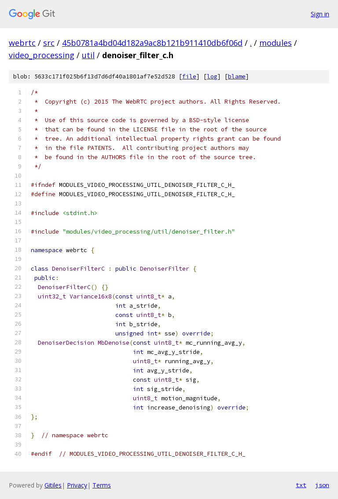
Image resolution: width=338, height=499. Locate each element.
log (212, 76)
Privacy (77, 485)
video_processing (41, 55)
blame (237, 76)
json (322, 485)
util (88, 55)
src (49, 42)
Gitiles (53, 485)
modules (275, 42)
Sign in (320, 14)
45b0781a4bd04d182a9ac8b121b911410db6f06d (152, 42)
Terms (101, 485)
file (189, 76)
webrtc (22, 42)
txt (301, 485)
